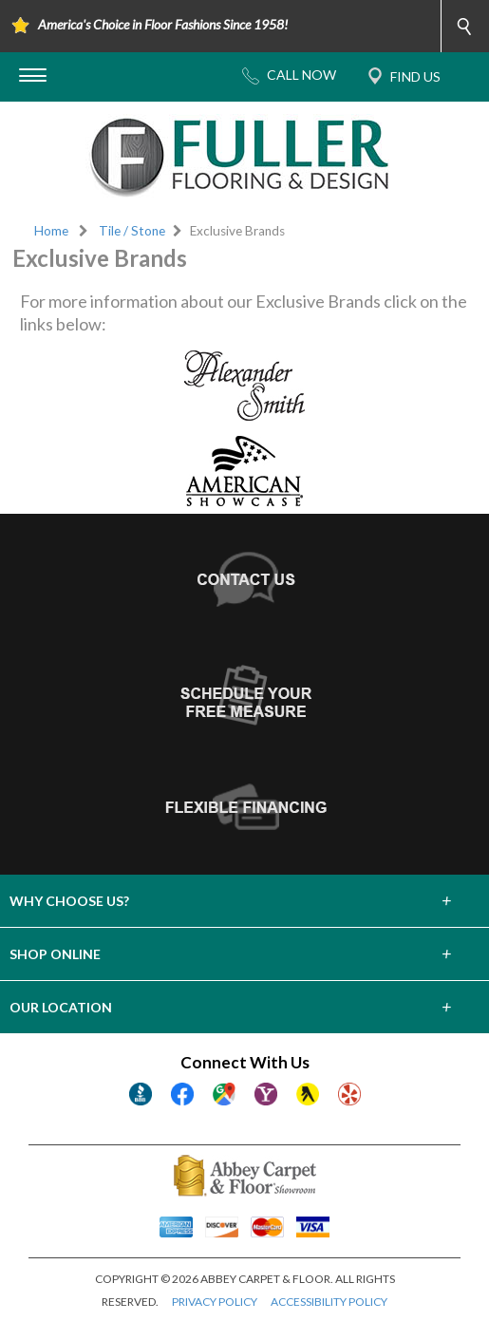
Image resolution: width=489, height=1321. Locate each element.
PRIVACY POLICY (214, 1301)
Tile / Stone (132, 230)
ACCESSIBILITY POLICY (329, 1301)
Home (51, 230)
